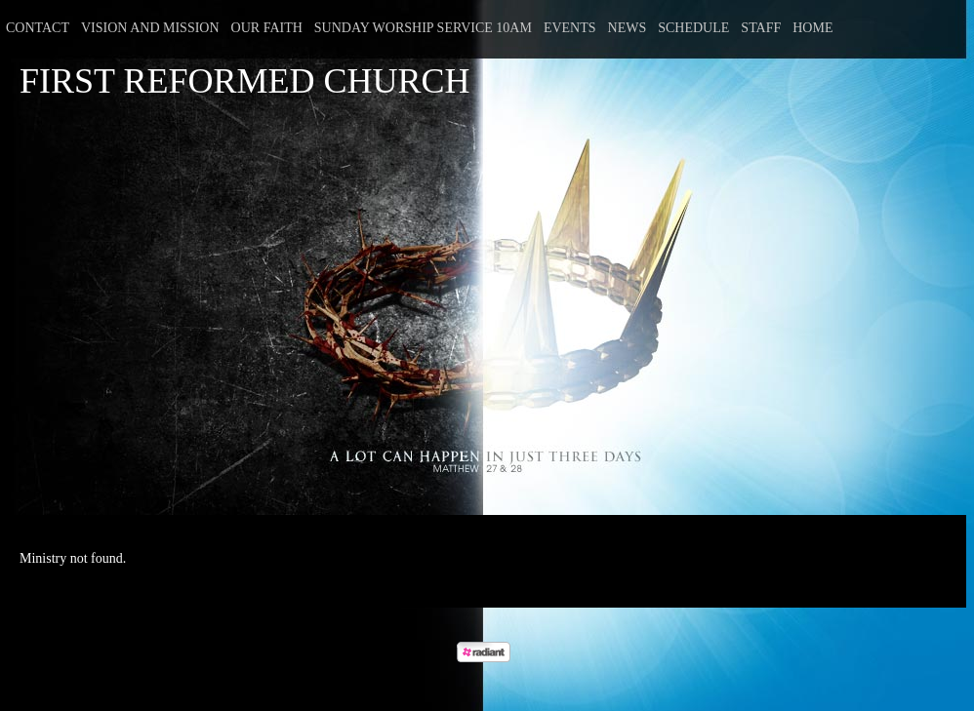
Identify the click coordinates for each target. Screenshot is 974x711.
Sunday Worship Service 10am (423, 27)
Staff (761, 27)
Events (570, 27)
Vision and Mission (150, 27)
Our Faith (267, 27)
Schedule (693, 27)
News (627, 27)
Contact (37, 27)
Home (812, 27)
